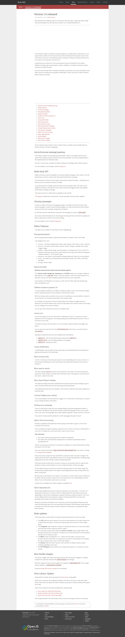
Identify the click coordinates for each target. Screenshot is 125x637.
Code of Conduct (70, 617)
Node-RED (21, 2)
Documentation (49, 617)
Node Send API (42, 108)
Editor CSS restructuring (45, 132)
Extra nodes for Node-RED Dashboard (49, 591)
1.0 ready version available (43, 452)
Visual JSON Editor (43, 120)
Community (68, 619)
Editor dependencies (44, 134)
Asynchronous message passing (47, 106)
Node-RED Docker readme (49, 568)
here (70, 483)
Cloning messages (43, 110)
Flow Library (64, 577)
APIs (46, 619)
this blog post (61, 166)
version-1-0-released (33, 7)
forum (92, 2)
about (67, 2)
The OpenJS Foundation (49, 632)
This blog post (39, 196)
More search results (44, 124)
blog (73, 2)
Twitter (87, 621)
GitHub (47, 612)
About (66, 615)
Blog (86, 612)
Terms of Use (59, 632)
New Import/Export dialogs (46, 126)
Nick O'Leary (51, 17)
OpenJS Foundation (53, 625)
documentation (82, 2)
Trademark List (47, 628)
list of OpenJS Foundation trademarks (80, 628)
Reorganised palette (44, 112)
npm (46, 615)
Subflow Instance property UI (46, 116)
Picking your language (44, 130)
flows (98, 2)
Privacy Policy (66, 632)
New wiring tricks (43, 122)
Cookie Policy (47, 633)
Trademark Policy (94, 627)
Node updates (42, 136)
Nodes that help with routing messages (50, 595)
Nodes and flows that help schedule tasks (50, 593)
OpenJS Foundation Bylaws (76, 632)
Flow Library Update (44, 140)
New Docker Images (44, 138)
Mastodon (88, 619)
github (105, 2)
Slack (47, 606)
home (61, 2)
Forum (87, 615)
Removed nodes (42, 114)
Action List (41, 118)
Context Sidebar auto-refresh (47, 128)
